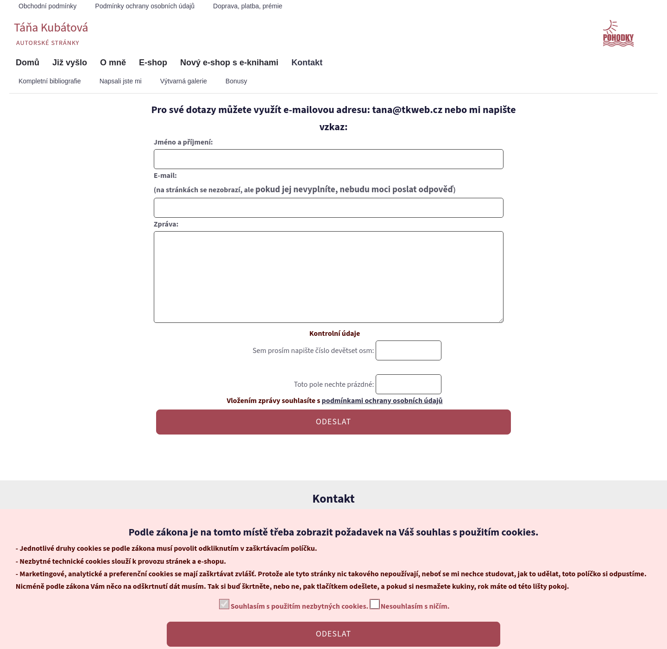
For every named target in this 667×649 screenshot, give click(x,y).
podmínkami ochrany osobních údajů (382, 419)
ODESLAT (333, 440)
